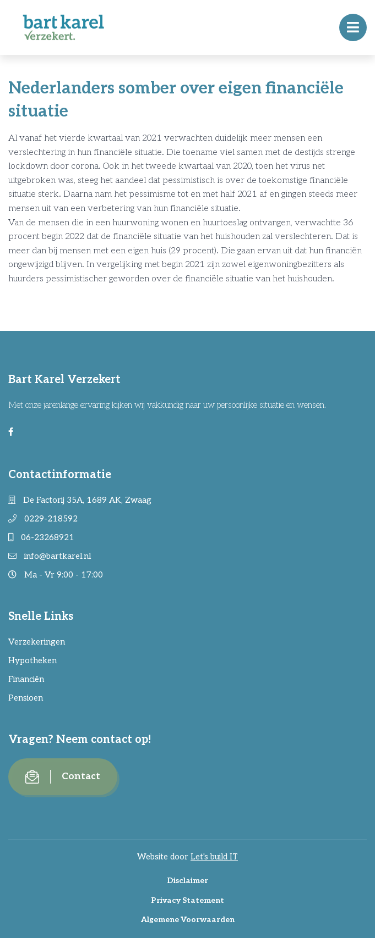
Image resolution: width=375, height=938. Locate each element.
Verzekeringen (36, 642)
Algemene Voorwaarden (188, 919)
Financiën (26, 679)
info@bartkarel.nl (49, 556)
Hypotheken (32, 660)
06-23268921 (41, 537)
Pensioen (25, 698)
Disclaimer (187, 880)
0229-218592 (43, 519)
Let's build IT (214, 857)
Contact (62, 777)
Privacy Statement (187, 900)
